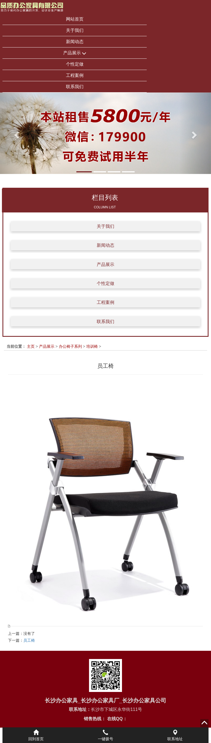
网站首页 (75, 19)
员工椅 (29, 640)
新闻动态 (75, 41)
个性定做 (75, 64)
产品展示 (74, 53)
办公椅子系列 (70, 346)
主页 (31, 346)
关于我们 (75, 30)
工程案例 (75, 75)
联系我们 (75, 86)
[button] (16, 133)
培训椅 (92, 346)
